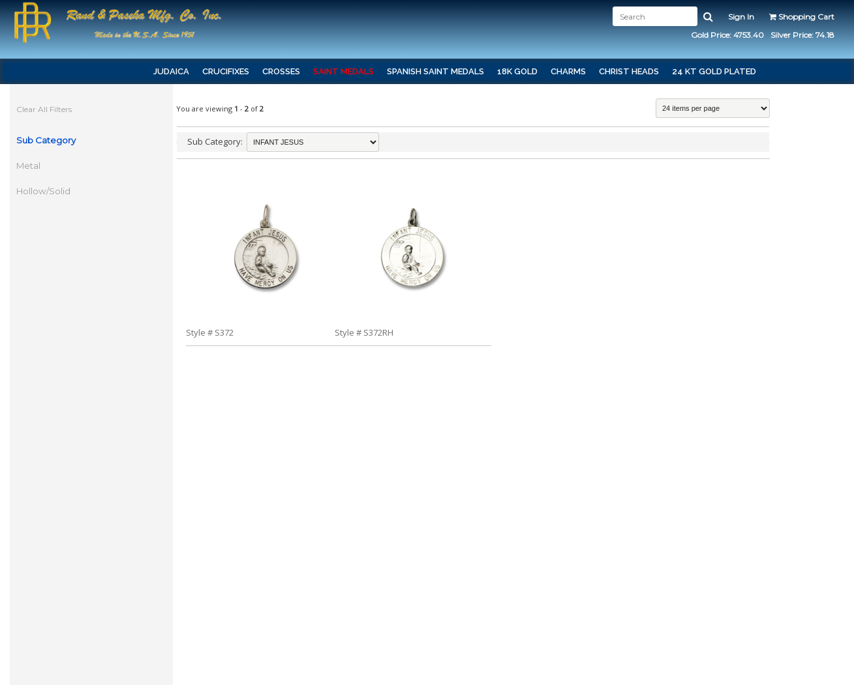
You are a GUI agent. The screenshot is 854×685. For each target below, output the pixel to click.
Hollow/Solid (43, 191)
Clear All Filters (44, 109)
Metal (28, 165)
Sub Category (46, 140)
